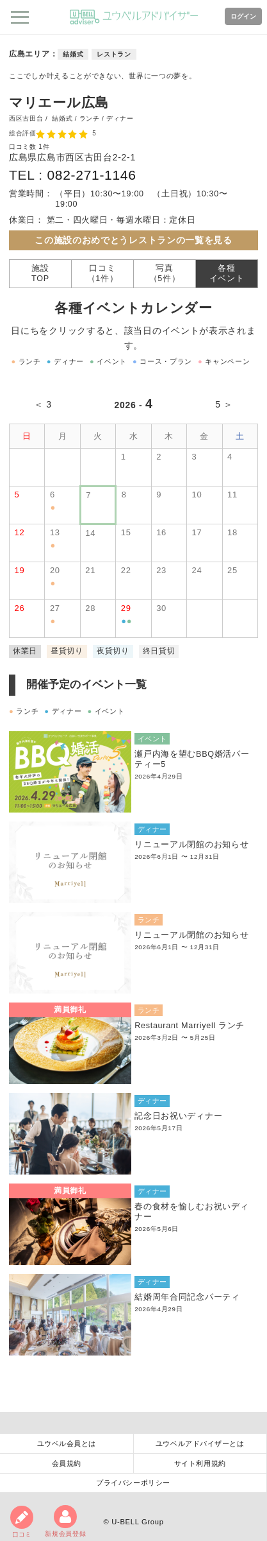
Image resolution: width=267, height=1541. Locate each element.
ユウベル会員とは (66, 1443)
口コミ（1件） (102, 273)
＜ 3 (43, 404)
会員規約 (66, 1463)
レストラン (114, 54)
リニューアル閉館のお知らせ (191, 844)
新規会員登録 (65, 1521)
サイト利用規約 (200, 1463)
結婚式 (73, 54)
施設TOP (40, 273)
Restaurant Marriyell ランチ (189, 1025)
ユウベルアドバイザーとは (200, 1443)
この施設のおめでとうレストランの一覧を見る (133, 240)
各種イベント (227, 273)
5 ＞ (224, 404)
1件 (43, 146)
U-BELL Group (137, 1522)
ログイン (243, 16)
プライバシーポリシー (133, 1482)
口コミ (21, 1522)
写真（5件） (165, 273)
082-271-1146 (91, 175)
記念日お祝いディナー (178, 1116)
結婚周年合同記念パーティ (186, 1297)
